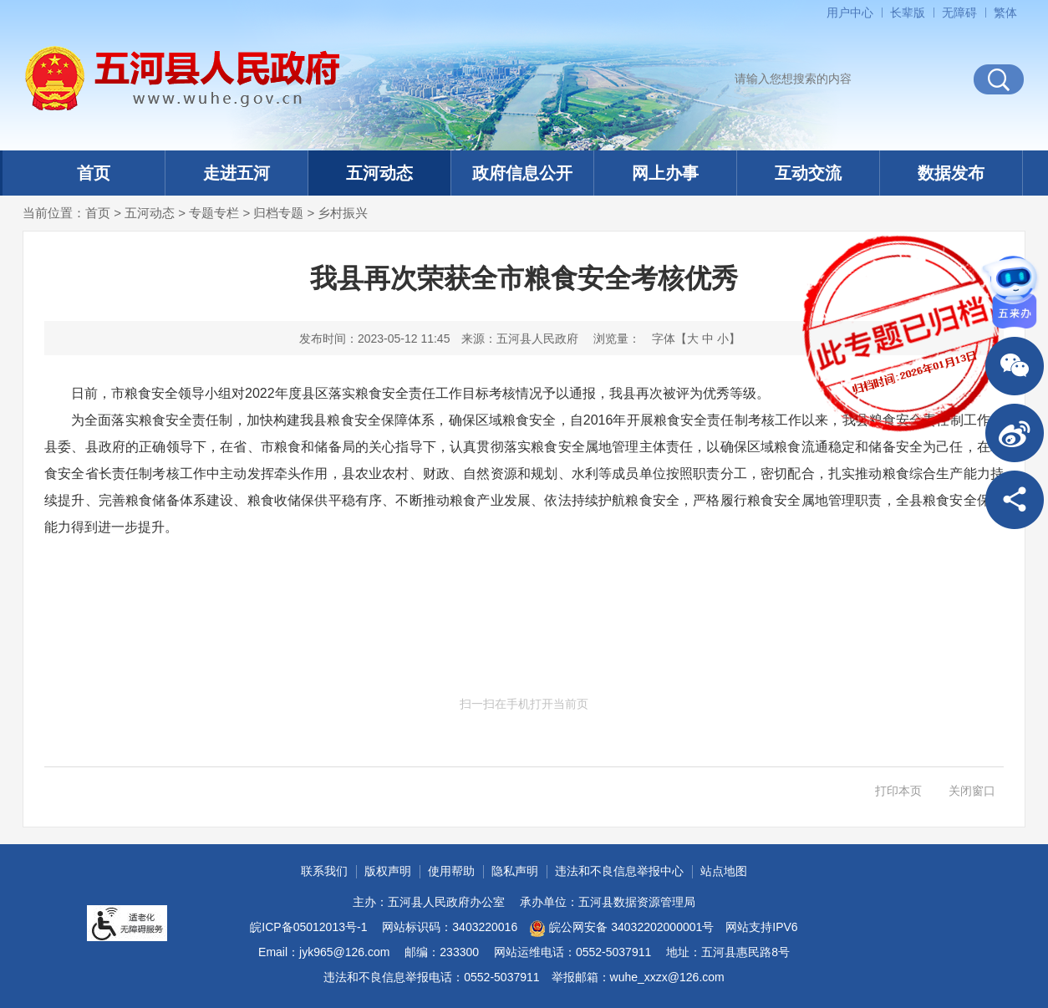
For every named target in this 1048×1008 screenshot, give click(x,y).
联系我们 (324, 871)
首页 (93, 173)
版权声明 (387, 871)
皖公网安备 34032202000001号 (621, 928)
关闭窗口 (972, 790)
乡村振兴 (343, 213)
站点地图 (723, 871)
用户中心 (850, 12)
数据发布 (951, 173)
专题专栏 (214, 213)
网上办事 (665, 173)
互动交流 (808, 173)
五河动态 (379, 173)
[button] (907, 12)
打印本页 (898, 790)
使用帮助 (451, 871)
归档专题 (278, 213)
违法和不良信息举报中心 (619, 871)
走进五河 (236, 173)
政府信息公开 (522, 173)
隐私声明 (514, 871)
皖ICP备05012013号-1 (308, 927)
